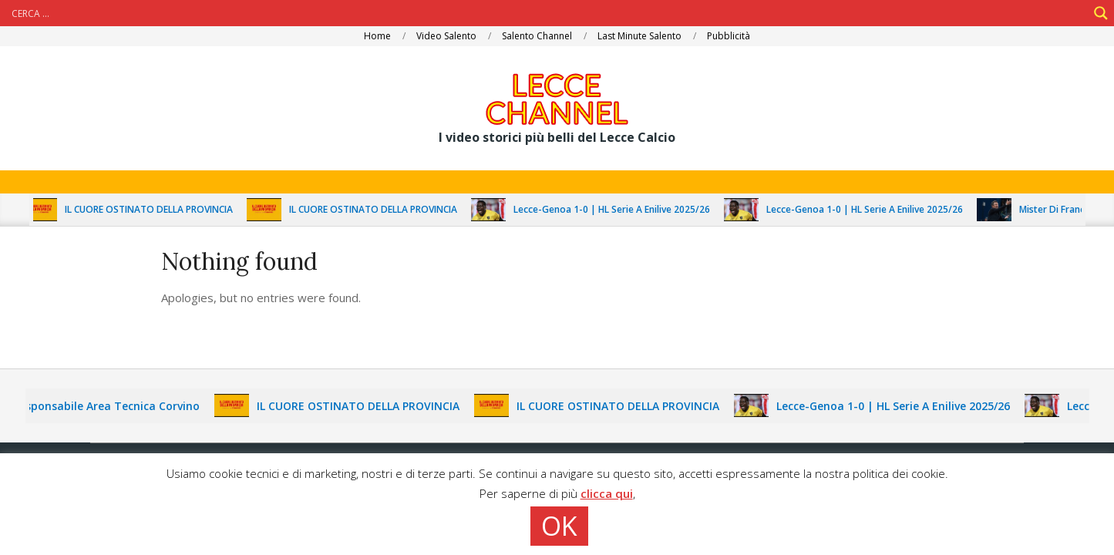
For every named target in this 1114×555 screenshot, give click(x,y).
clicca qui (607, 493)
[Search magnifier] (1101, 13)
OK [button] (559, 525)
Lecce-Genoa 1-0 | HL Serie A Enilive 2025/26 (618, 209)
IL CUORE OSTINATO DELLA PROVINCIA (155, 209)
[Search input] (548, 13)
